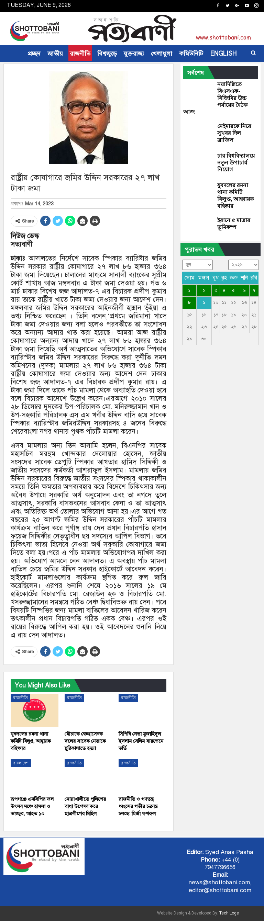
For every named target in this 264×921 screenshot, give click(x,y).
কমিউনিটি (191, 53)
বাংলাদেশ (21, 763)
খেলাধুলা (161, 53)
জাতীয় (55, 53)
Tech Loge (229, 913)
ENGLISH (223, 53)
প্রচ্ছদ (34, 53)
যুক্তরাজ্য (134, 53)
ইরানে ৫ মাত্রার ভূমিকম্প (233, 223)
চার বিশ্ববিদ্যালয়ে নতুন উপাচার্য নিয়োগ (236, 162)
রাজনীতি (80, 53)
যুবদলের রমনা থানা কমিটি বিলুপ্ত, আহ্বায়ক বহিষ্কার (235, 195)
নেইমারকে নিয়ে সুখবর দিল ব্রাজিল (234, 133)
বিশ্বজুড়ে (107, 53)
